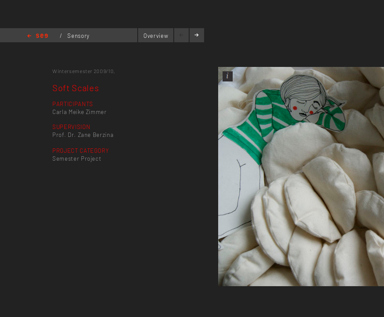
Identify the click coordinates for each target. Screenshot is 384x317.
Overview (155, 35)
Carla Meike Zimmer (79, 111)
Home (37, 36)
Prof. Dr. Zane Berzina (82, 134)
